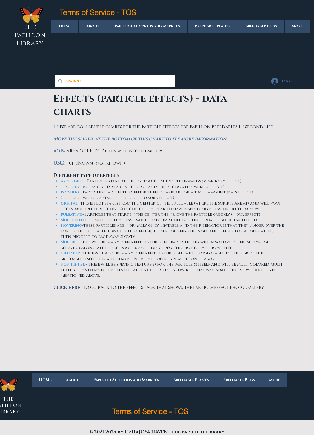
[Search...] (114, 81)
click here (67, 287)
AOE (58, 151)
